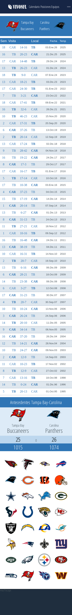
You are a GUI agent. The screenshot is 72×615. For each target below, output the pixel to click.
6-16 (23, 267)
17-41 (23, 102)
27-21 (23, 226)
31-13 (23, 219)
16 (3, 54)
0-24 (23, 384)
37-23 (23, 192)
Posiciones (46, 7)
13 (3, 68)
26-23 (23, 68)
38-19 (23, 247)
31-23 (23, 295)
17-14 (23, 178)
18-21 (23, 82)
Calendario (34, 7)
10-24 (23, 308)
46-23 (23, 116)
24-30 (23, 88)
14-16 (23, 47)
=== (68, 7)
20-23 (23, 54)
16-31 (23, 253)
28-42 (23, 150)
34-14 (23, 329)
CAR (12, 47)
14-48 (23, 61)
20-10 (23, 322)
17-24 (23, 144)
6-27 (23, 212)
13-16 (23, 377)
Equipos (55, 7)
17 (3, 61)
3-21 (23, 95)
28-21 (23, 274)
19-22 (23, 157)
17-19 (23, 198)
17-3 (23, 164)
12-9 (23, 357)
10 (3, 116)
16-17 (23, 171)
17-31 (23, 123)
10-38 (23, 185)
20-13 (23, 391)
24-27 (23, 350)
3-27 (23, 288)
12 (3, 343)
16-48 (23, 240)
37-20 (23, 336)
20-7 (23, 260)
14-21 (23, 343)
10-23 (23, 364)
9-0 (24, 75)
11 (3, 226)
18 (3, 47)
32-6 (23, 109)
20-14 (23, 137)
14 (3, 281)
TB (33, 47)
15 (3, 198)
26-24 (23, 315)
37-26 (23, 130)
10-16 (23, 233)
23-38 (23, 281)
